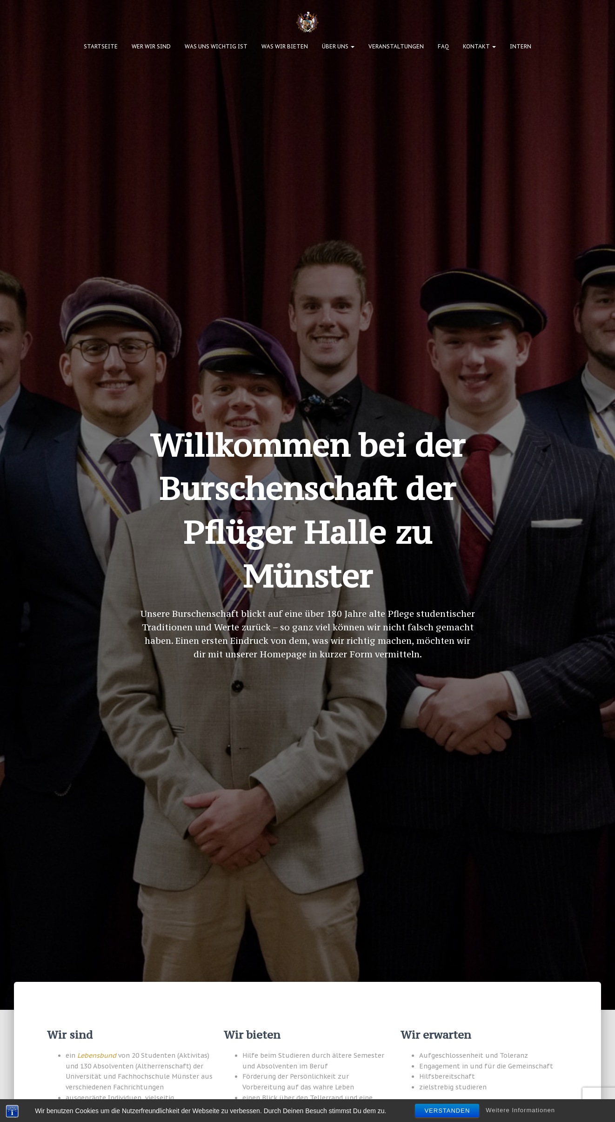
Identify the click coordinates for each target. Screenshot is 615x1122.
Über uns (338, 46)
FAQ (443, 46)
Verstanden (447, 1111)
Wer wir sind (151, 46)
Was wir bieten (284, 46)
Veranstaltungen (396, 46)
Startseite (101, 46)
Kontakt (479, 46)
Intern (520, 46)
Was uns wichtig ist (216, 46)
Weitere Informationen (520, 1111)
